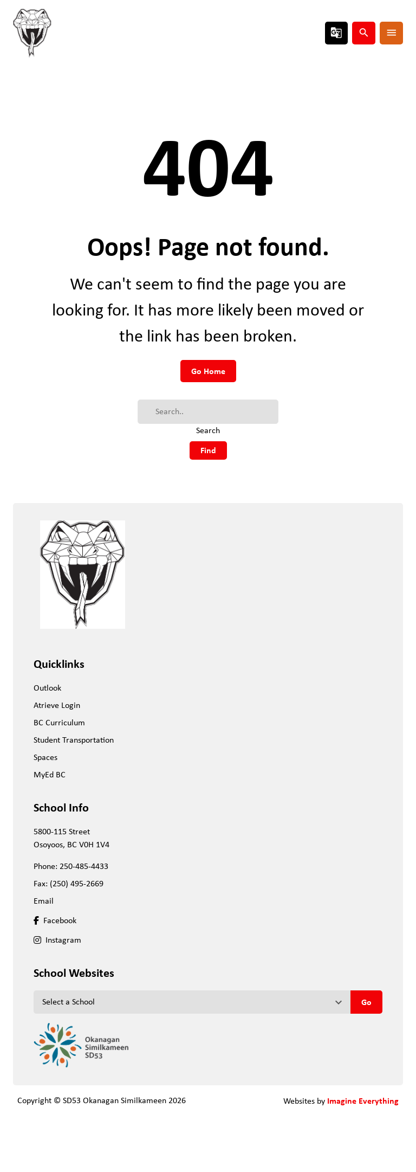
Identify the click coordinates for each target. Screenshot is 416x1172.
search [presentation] (364, 32)
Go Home (208, 371)
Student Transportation (74, 739)
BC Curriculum (59, 722)
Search (208, 430)
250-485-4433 (84, 866)
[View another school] (192, 1001)
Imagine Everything (363, 1100)
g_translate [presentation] (336, 32)
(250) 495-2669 (76, 883)
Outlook (47, 687)
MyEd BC (50, 774)
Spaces (45, 757)
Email (44, 900)
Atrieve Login (57, 705)
